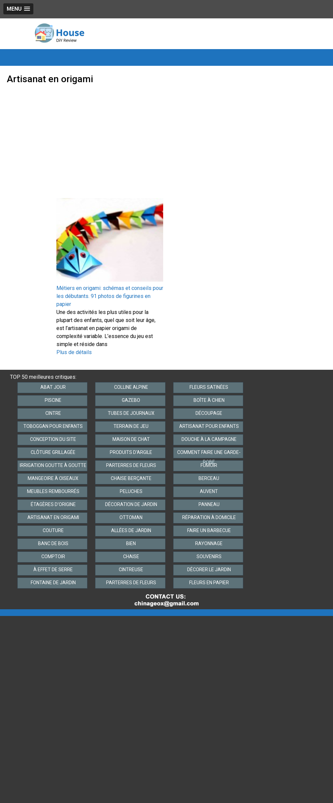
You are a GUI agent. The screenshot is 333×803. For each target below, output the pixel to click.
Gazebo (131, 400)
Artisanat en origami (53, 517)
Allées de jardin (131, 530)
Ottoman (130, 517)
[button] (18, 8)
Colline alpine (131, 387)
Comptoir (53, 556)
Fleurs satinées (209, 387)
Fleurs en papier (209, 582)
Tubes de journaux (131, 413)
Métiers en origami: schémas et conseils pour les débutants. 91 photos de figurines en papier (109, 296)
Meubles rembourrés (53, 491)
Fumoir (209, 465)
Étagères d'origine (53, 504)
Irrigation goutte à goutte (53, 465)
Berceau (209, 478)
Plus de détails (74, 352)
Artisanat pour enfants (209, 426)
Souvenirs (209, 556)
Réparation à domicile (209, 517)
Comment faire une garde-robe (209, 454)
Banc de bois (53, 543)
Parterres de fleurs (131, 465)
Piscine (53, 400)
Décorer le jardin (209, 569)
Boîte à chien (209, 400)
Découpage (209, 413)
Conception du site (53, 439)
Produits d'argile (131, 452)
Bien (131, 543)
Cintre (53, 413)
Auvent (209, 491)
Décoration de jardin (131, 504)
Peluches (131, 491)
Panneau (209, 504)
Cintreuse (131, 569)
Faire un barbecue (209, 530)
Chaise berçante (131, 478)
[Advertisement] (166, 134)
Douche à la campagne (209, 439)
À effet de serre (53, 569)
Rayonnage (209, 543)
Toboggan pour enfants (53, 426)
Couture (53, 530)
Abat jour (53, 387)
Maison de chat (131, 439)
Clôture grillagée (53, 452)
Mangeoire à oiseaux (53, 478)
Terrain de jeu (130, 426)
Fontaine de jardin (53, 582)
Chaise (131, 556)
